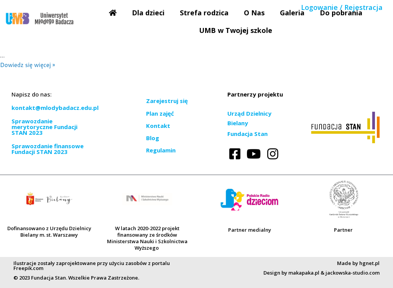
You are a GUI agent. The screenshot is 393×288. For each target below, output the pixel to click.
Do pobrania (341, 12)
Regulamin (161, 150)
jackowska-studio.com (353, 272)
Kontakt (158, 125)
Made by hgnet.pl (358, 263)
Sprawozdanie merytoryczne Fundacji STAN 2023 (44, 126)
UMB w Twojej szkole (235, 30)
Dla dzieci (148, 12)
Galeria (292, 12)
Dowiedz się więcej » (27, 65)
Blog (152, 138)
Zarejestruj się (167, 101)
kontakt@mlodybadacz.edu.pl (55, 107)
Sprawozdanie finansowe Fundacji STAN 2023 (48, 148)
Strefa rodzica (204, 12)
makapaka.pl (303, 272)
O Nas (254, 12)
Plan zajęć (160, 113)
